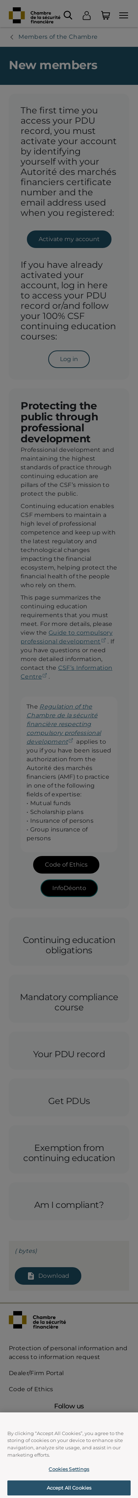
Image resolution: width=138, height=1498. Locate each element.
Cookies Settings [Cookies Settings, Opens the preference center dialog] (69, 1475)
